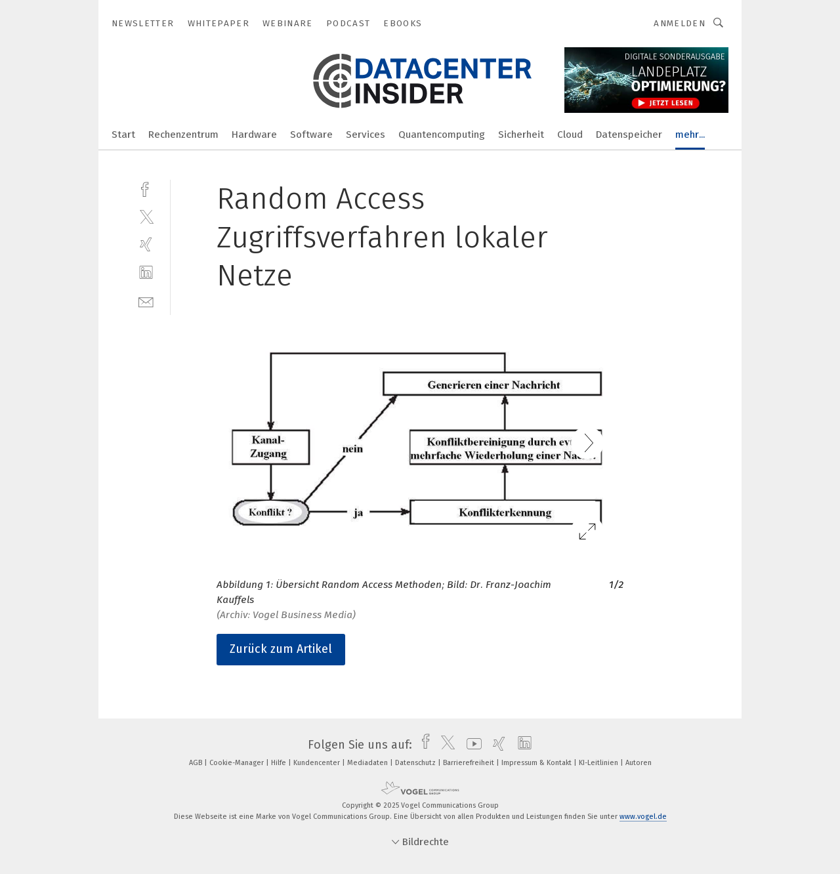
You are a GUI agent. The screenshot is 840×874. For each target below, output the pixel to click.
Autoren (638, 763)
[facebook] (146, 188)
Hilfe (279, 763)
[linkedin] (146, 272)
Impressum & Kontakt (537, 763)
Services (365, 134)
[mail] (146, 301)
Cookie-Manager (237, 763)
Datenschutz (416, 763)
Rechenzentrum (183, 134)
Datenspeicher (629, 134)
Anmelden (679, 23)
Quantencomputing (441, 134)
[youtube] (471, 745)
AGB (196, 763)
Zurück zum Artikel (281, 649)
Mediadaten (368, 763)
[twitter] (146, 216)
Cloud (570, 134)
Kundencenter (317, 763)
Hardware (254, 134)
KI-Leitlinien (599, 763)
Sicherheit (521, 134)
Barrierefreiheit (469, 763)
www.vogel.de (643, 816)
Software (311, 134)
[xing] (146, 244)
